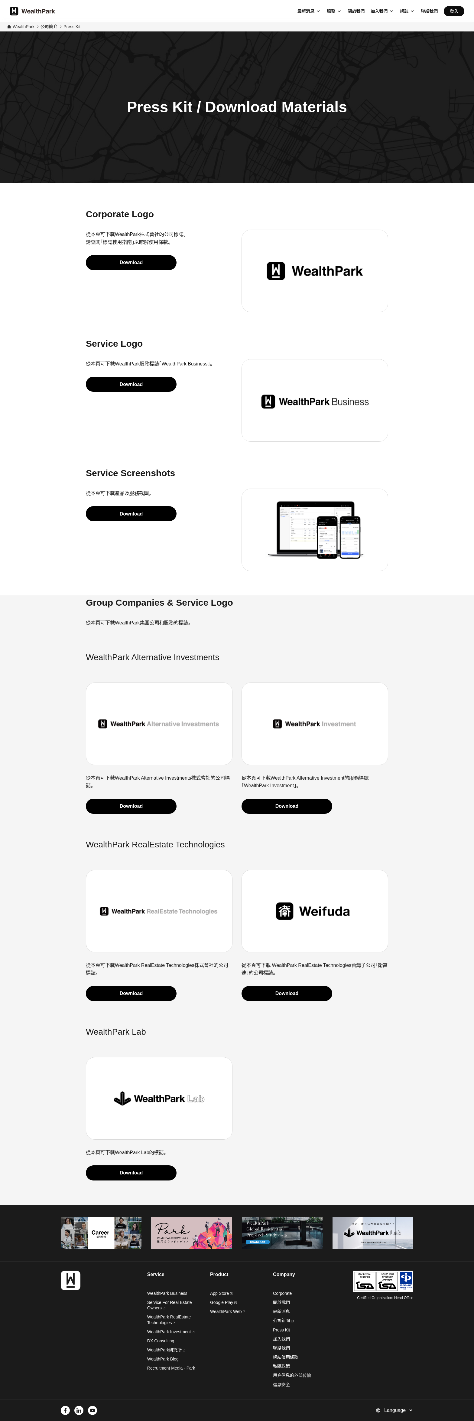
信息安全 (281, 1384)
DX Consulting (160, 1340)
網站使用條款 (285, 1357)
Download (131, 262)
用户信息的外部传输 (292, 1375)
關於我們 (356, 11)
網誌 (404, 11)
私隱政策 (281, 1366)
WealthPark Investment (170, 1331)
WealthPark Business (167, 1293)
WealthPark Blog (163, 1359)
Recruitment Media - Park (171, 1368)
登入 (454, 11)
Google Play (223, 1302)
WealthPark (23, 27)
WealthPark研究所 (164, 1349)
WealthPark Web (227, 1311)
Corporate (282, 1293)
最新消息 (305, 11)
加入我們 (379, 11)
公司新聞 (283, 1320)
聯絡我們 (429, 11)
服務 (331, 11)
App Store (221, 1293)
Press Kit (71, 27)
